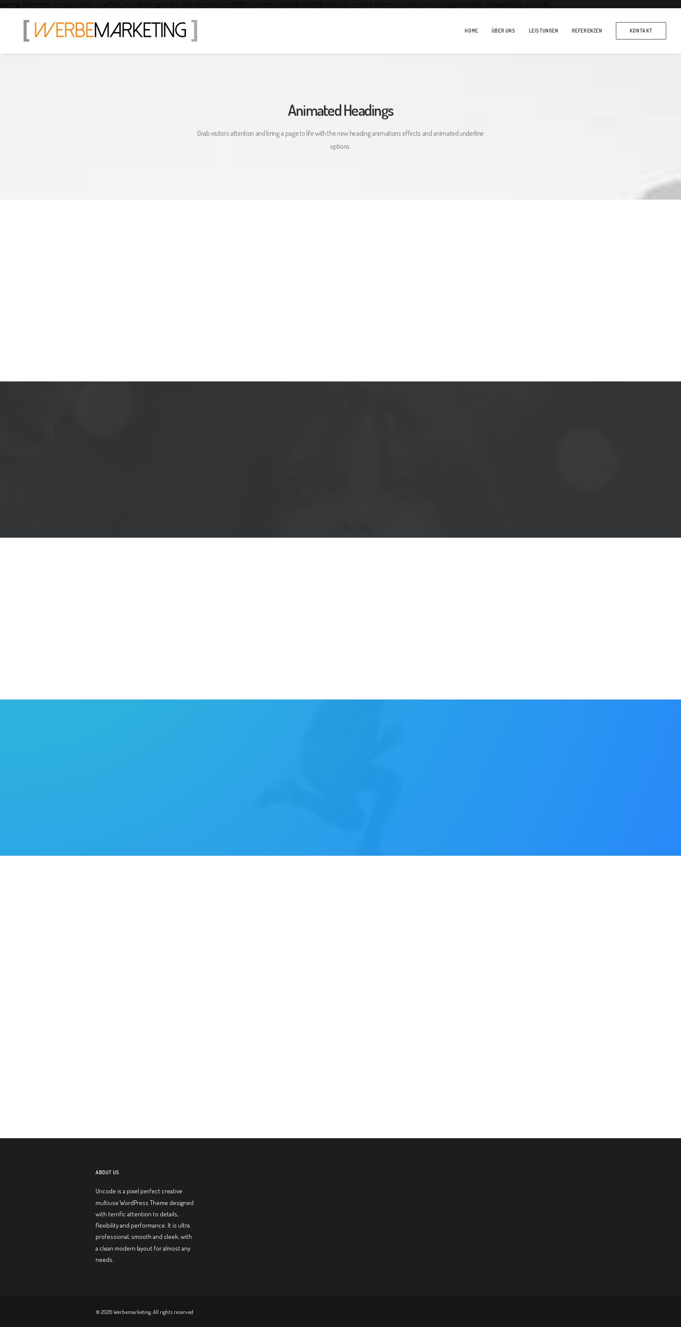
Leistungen (544, 30)
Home (471, 30)
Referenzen (587, 30)
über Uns (504, 30)
